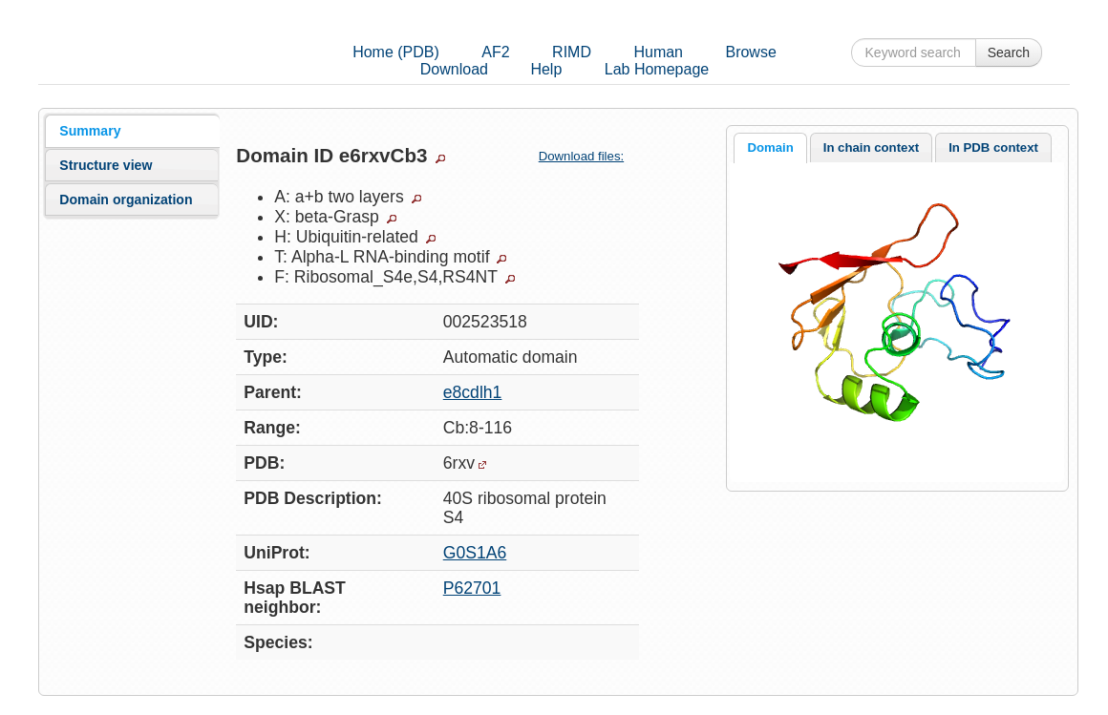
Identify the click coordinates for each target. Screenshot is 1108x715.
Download (454, 69)
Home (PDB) (395, 52)
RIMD (571, 52)
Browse (750, 52)
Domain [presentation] (770, 147)
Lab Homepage (657, 69)
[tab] (132, 131)
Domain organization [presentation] (125, 199)
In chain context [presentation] (871, 147)
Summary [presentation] (89, 130)
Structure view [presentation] (105, 165)
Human (658, 52)
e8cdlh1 (472, 392)
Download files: (589, 156)
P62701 (472, 588)
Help (546, 69)
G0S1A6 (475, 552)
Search (1009, 52)
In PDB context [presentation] (993, 147)
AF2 (495, 52)
